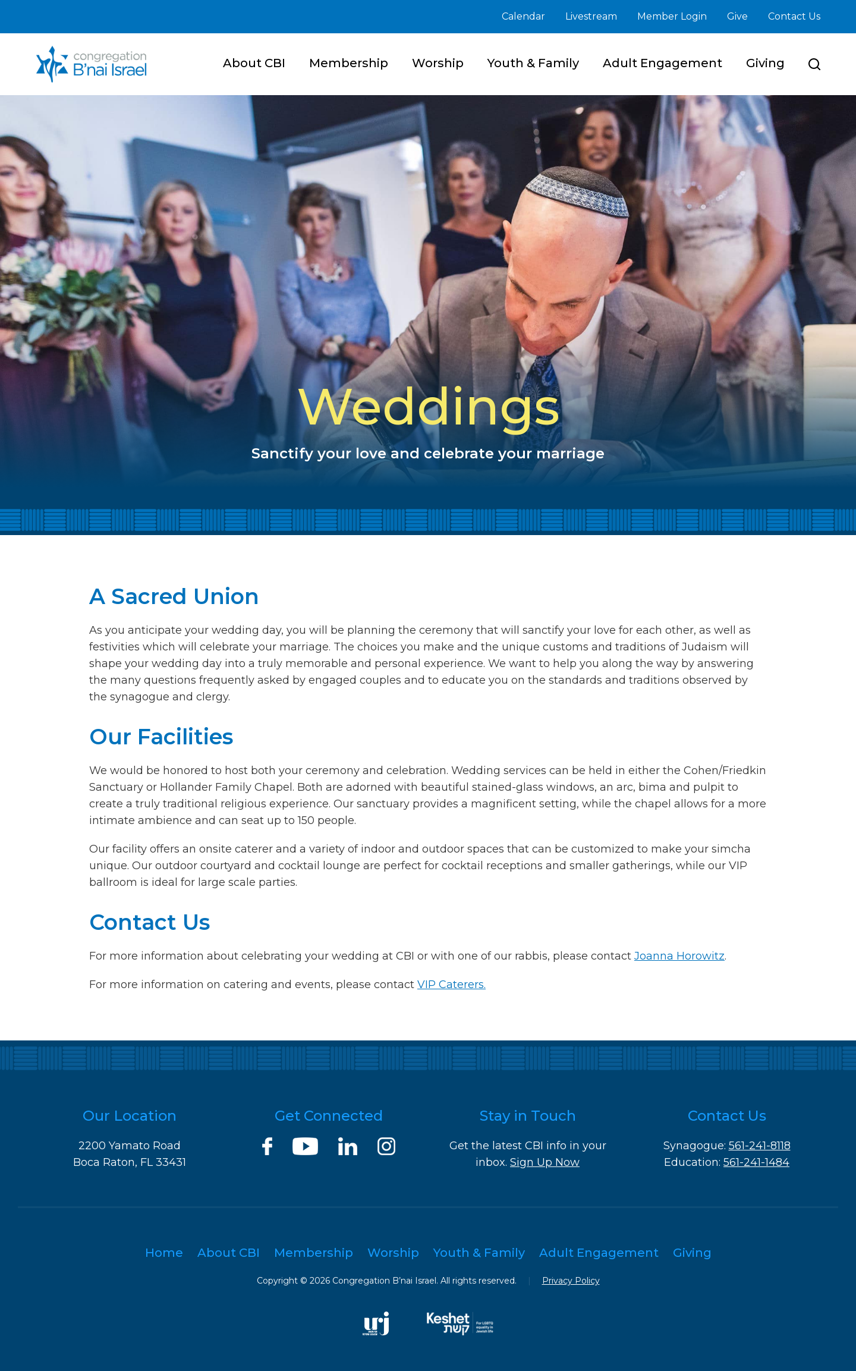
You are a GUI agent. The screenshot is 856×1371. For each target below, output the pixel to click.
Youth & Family (533, 63)
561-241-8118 (760, 1145)
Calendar (523, 16)
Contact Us (794, 16)
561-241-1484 (756, 1162)
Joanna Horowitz (679, 956)
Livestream (591, 16)
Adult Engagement (662, 63)
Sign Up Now (545, 1162)
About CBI (254, 63)
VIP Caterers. (451, 984)
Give (737, 16)
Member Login (672, 16)
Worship (438, 63)
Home (164, 1253)
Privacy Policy (571, 1280)
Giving (765, 63)
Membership (348, 63)
